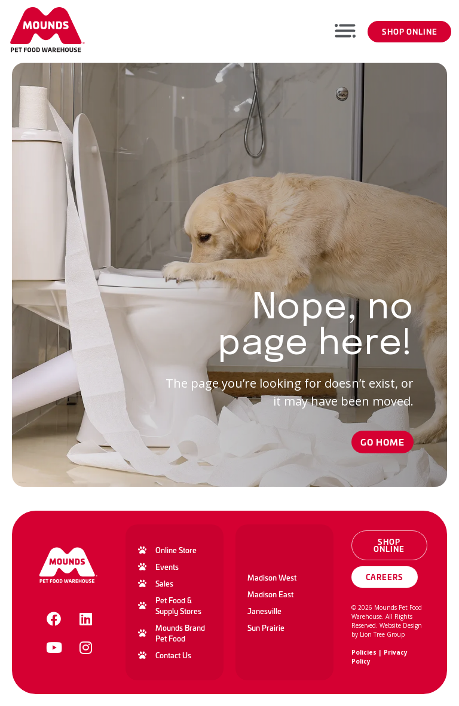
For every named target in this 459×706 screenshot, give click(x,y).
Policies (364, 652)
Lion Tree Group (382, 634)
